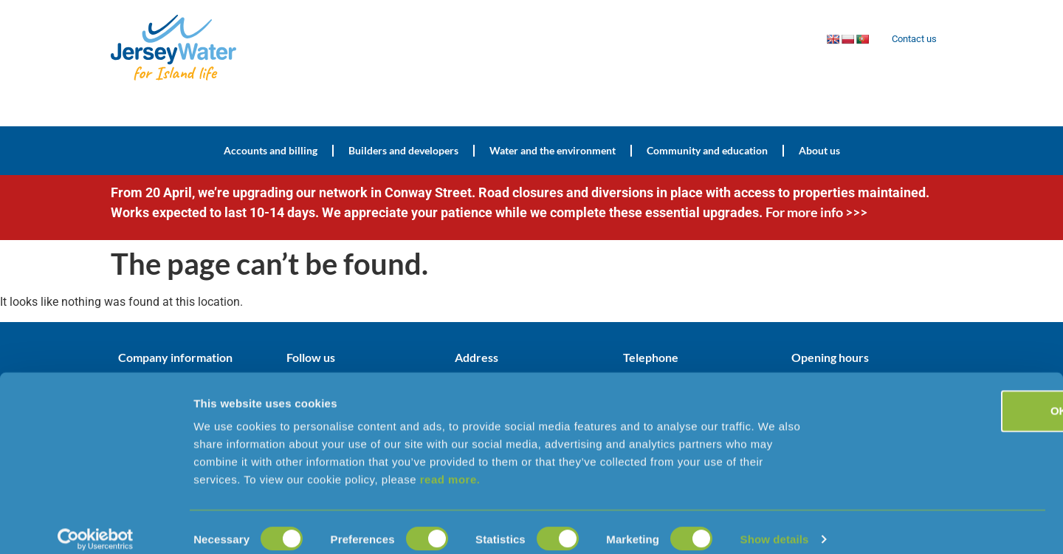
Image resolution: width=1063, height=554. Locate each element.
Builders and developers (403, 150)
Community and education (707, 150)
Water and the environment (552, 150)
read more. (450, 465)
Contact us (911, 39)
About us (819, 150)
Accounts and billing (270, 150)
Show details (774, 525)
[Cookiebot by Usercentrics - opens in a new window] (95, 525)
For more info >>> (816, 212)
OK (940, 396)
